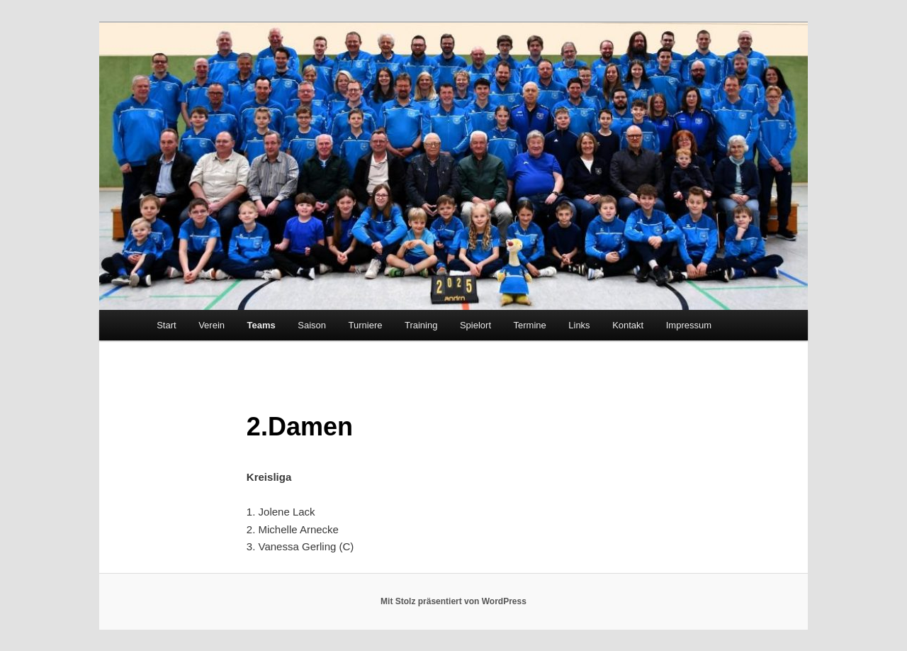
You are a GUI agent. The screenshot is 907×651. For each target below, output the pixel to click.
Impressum (688, 325)
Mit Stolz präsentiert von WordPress (453, 601)
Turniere (366, 325)
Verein (211, 325)
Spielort (475, 325)
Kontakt (627, 325)
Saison (312, 325)
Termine (530, 325)
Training (421, 325)
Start (166, 325)
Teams (261, 325)
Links (579, 325)
